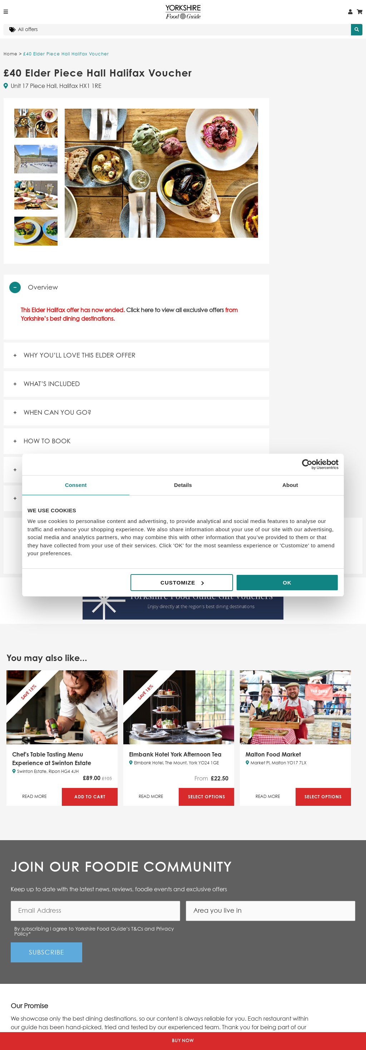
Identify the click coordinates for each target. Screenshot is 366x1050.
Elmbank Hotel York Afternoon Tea (175, 754)
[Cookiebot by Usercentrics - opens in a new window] (307, 464)
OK (287, 583)
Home (11, 54)
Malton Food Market (273, 754)
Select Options (206, 796)
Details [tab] (183, 485)
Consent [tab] (76, 485)
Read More (34, 797)
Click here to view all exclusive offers (175, 310)
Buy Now (183, 1041)
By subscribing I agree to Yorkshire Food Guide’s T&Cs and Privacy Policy (94, 932)
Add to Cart (89, 796)
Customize (182, 583)
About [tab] (290, 485)
